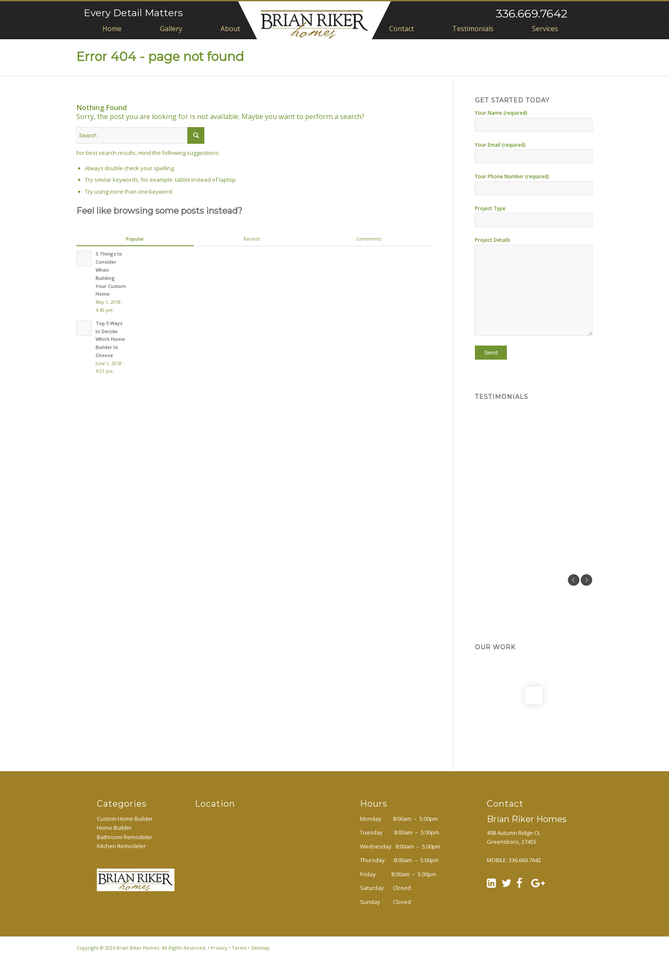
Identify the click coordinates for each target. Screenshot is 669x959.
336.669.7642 (531, 13)
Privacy (219, 947)
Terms (239, 947)
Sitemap (260, 947)
